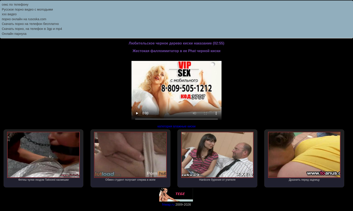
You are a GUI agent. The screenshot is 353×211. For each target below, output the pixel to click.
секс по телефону (15, 4)
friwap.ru (168, 204)
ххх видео (9, 14)
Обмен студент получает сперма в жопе (130, 156)
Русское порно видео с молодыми (27, 9)
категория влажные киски (177, 126)
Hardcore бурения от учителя (217, 156)
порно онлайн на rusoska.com (24, 19)
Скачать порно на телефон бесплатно (30, 24)
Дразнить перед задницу (304, 156)
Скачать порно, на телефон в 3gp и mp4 (32, 29)
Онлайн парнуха (14, 34)
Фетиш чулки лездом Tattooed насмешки (43, 156)
